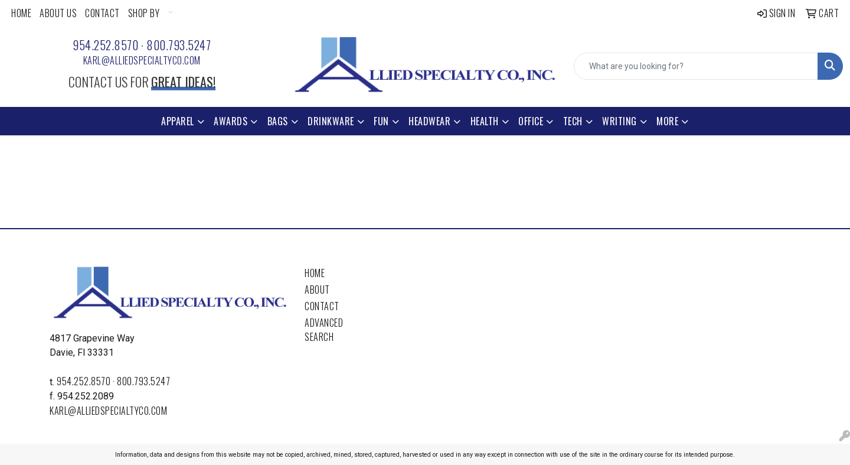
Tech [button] (573, 121)
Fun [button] (381, 121)
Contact (322, 306)
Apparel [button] (177, 121)
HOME (21, 13)
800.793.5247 (178, 45)
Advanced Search (324, 330)
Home (315, 273)
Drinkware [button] (331, 121)
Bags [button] (277, 121)
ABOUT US (58, 13)
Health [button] (484, 121)
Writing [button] (619, 121)
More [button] (667, 121)
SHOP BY (144, 13)
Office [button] (530, 121)
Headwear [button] (429, 121)
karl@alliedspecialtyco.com (142, 60)
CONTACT (102, 13)
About (317, 289)
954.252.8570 (105, 45)
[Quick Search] (696, 66)
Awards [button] (230, 121)
